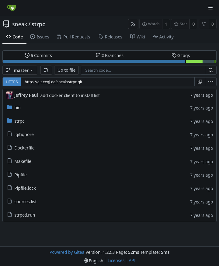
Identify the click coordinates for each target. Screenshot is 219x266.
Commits (38, 55)
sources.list (25, 201)
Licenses (116, 260)
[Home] (11, 7)
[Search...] (211, 70)
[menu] (211, 81)
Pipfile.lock (25, 188)
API (132, 260)
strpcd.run (24, 215)
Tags (181, 55)
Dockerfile (24, 148)
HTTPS (12, 81)
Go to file (66, 70)
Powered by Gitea (67, 252)
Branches (109, 55)
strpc (38, 24)
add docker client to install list (70, 95)
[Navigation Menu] (210, 7)
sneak (19, 24)
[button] (46, 70)
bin (17, 107)
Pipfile (20, 175)
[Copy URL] (199, 81)
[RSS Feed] (133, 24)
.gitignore (24, 134)
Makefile (22, 161)
